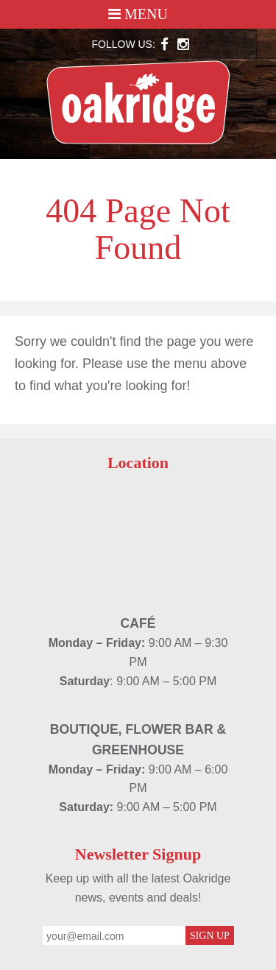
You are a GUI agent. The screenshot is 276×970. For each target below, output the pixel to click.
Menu (138, 14)
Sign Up (210, 935)
